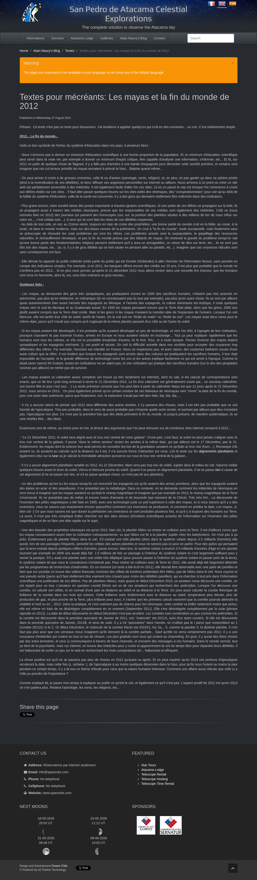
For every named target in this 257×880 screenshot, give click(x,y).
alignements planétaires (216, 451)
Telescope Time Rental (157, 783)
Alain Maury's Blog (133, 38)
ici (46, 683)
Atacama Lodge (82, 38)
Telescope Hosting (154, 779)
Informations (35, 38)
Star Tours (148, 765)
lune (55, 456)
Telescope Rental (153, 774)
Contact (159, 38)
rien (217, 470)
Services (57, 38)
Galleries (106, 38)
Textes (69, 51)
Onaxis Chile (59, 865)
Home (24, 51)
